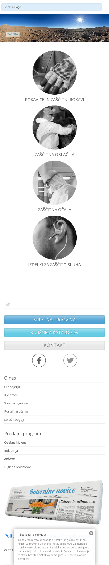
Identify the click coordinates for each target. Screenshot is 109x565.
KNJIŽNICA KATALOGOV (54, 332)
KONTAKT (55, 345)
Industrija (11, 450)
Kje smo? (11, 395)
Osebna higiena (15, 442)
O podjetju (12, 387)
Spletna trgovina (16, 403)
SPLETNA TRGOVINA (55, 320)
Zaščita (9, 459)
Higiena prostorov (17, 467)
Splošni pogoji (14, 419)
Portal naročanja (16, 411)
